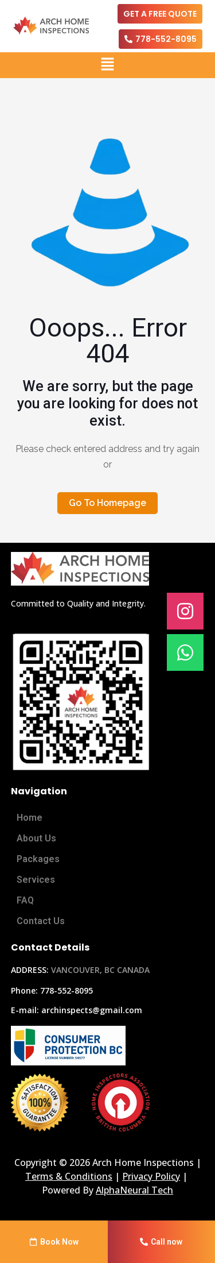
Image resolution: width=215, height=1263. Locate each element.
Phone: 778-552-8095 (52, 990)
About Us (36, 838)
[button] (107, 65)
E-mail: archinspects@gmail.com (76, 1010)
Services (36, 879)
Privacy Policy (151, 1176)
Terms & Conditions (68, 1176)
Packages (38, 858)
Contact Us (41, 921)
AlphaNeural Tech (134, 1190)
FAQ (25, 900)
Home (29, 817)
